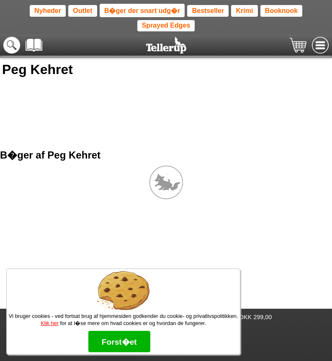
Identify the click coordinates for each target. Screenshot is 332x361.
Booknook (281, 10)
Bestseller (208, 10)
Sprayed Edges (166, 25)
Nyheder (47, 10)
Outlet (82, 10)
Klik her (50, 323)
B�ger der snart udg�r (142, 10)
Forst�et (119, 342)
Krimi (244, 10)
